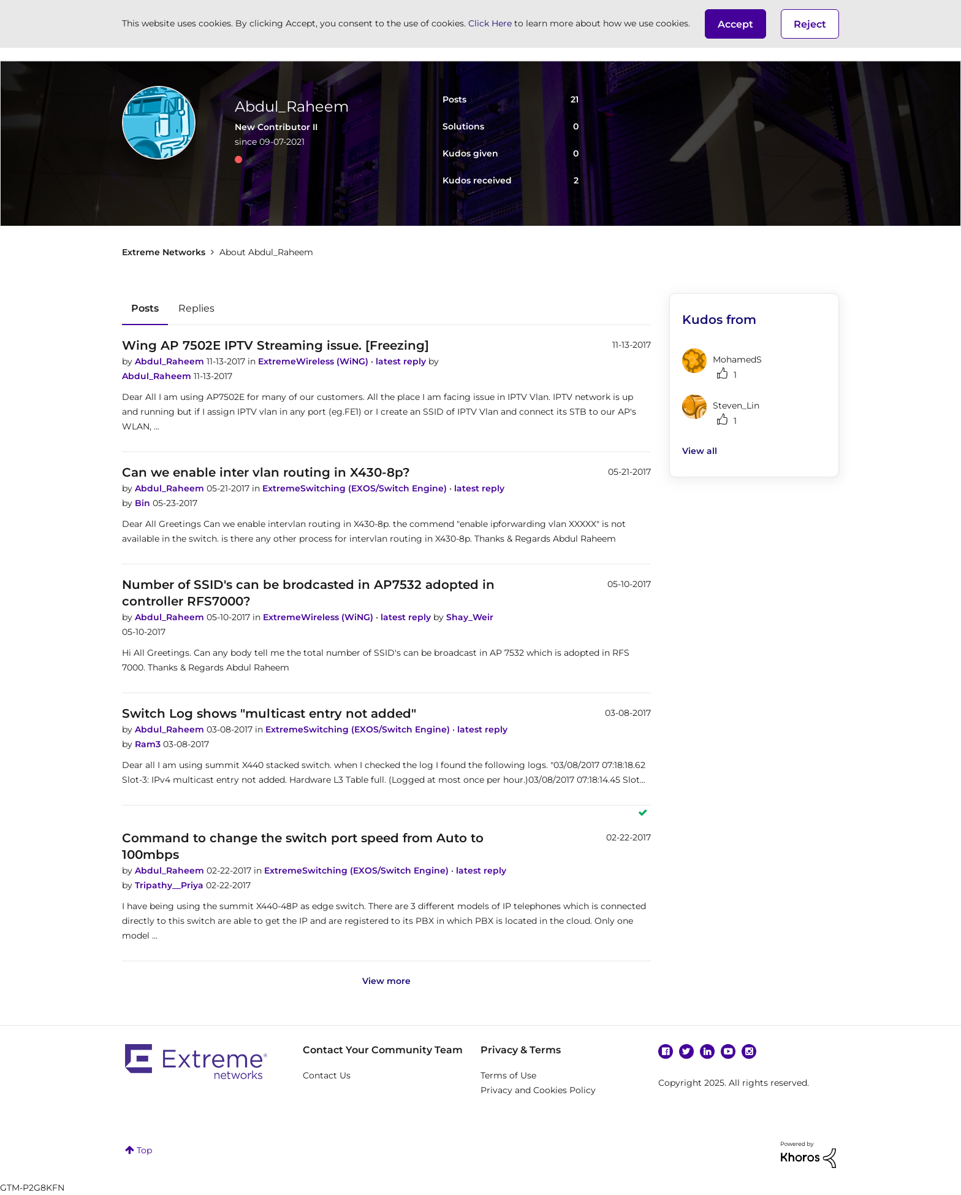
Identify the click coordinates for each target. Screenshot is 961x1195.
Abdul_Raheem (171, 361)
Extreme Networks (163, 252)
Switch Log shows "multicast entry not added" (269, 713)
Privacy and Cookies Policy (538, 1090)
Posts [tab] (145, 308)
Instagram (749, 1051)
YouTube (728, 1051)
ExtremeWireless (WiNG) (314, 361)
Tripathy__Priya (170, 885)
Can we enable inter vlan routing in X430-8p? (266, 472)
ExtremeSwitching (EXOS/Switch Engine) (355, 488)
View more (386, 980)
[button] (735, 24)
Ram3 (149, 744)
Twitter (686, 1051)
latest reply (402, 361)
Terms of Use (508, 1075)
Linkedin (707, 1051)
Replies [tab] (196, 308)
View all (699, 450)
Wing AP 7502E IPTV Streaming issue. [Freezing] (275, 345)
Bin (144, 503)
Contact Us (327, 1075)
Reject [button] (810, 24)
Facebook (665, 1051)
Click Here (490, 23)
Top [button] (144, 1150)
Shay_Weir (469, 617)
